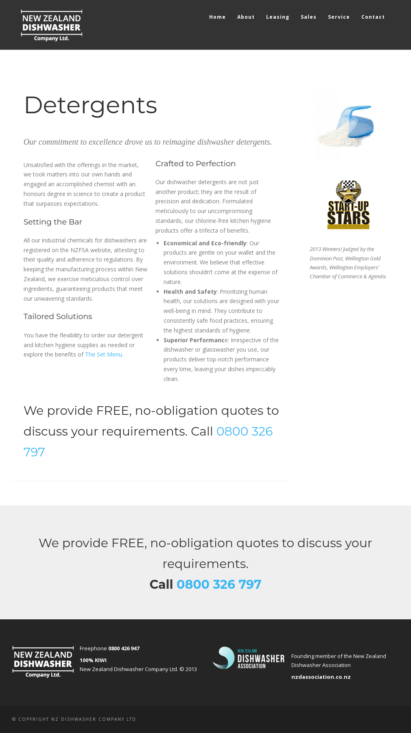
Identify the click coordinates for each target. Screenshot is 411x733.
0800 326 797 (219, 584)
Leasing (277, 16)
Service (339, 16)
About (246, 16)
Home (217, 16)
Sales (309, 16)
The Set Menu (103, 354)
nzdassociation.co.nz (321, 676)
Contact (373, 16)
